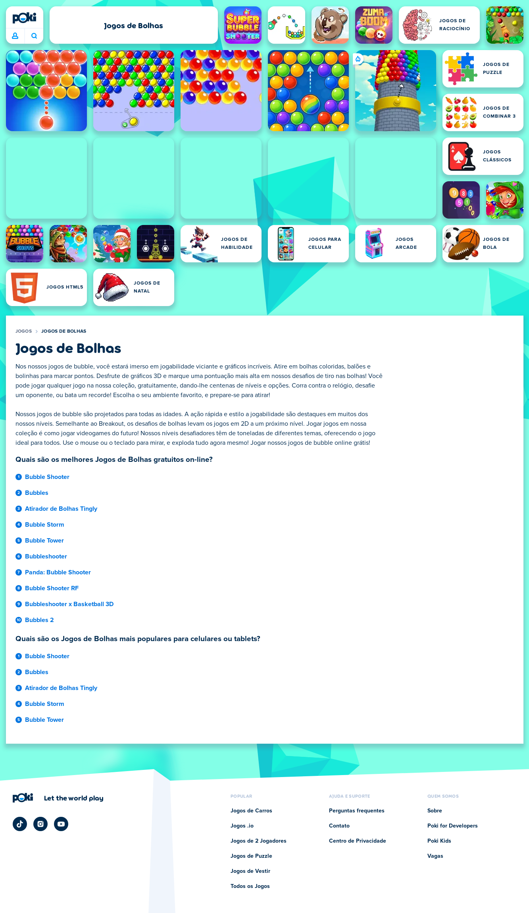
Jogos (23, 331)
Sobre (434, 811)
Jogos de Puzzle (251, 856)
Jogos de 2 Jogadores (259, 841)
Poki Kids (439, 841)
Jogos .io (242, 826)
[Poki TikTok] (20, 824)
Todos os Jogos (250, 886)
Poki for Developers (452, 826)
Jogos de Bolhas (64, 331)
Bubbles (36, 493)
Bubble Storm (44, 524)
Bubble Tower (44, 540)
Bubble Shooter (47, 477)
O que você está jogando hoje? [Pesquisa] (34, 36)
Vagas (435, 856)
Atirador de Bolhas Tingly (61, 509)
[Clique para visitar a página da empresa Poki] (58, 797)
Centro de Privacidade (357, 841)
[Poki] (25, 17)
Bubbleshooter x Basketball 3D (69, 604)
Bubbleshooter (46, 556)
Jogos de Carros (251, 811)
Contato (339, 826)
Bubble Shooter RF (52, 588)
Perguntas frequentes (357, 811)
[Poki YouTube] (61, 824)
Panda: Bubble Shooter (58, 572)
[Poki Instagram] (40, 824)
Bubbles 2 (39, 620)
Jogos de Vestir (250, 871)
